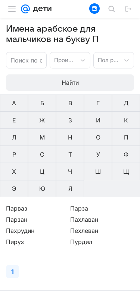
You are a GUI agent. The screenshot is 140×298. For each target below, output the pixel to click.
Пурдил (81, 242)
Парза (79, 208)
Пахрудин (20, 230)
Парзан (16, 219)
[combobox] (62, 59)
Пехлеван (84, 230)
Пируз (15, 242)
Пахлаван (84, 219)
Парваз (16, 208)
